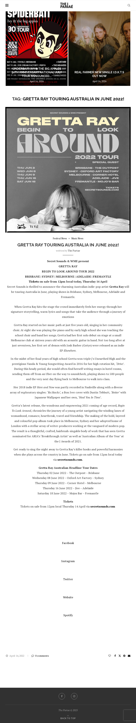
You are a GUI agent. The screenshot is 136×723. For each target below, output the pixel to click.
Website (68, 597)
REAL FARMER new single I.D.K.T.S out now (99, 74)
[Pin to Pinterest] (124, 655)
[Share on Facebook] (115, 655)
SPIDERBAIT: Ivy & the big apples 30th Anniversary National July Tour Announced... (37, 72)
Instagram (68, 561)
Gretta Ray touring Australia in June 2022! (68, 244)
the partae (74, 250)
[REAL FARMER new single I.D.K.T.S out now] (99, 48)
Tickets (34, 281)
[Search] (129, 5)
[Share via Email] (129, 655)
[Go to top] (68, 718)
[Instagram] (74, 696)
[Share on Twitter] (119, 655)
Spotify (68, 615)
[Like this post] (109, 655)
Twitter (68, 579)
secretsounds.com (69, 460)
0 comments (40, 655)
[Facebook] (62, 696)
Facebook (68, 543)
